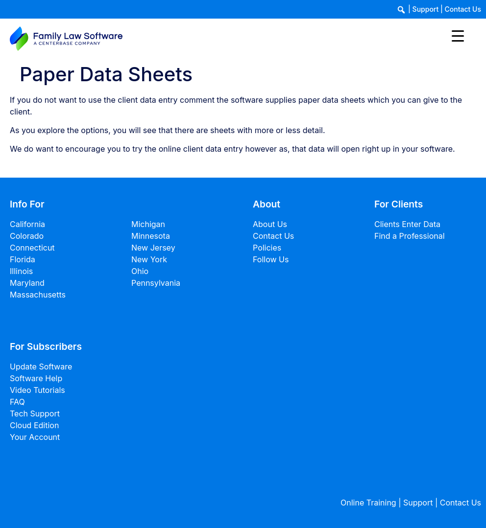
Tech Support (35, 413)
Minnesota (150, 236)
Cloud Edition (34, 425)
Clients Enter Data (407, 224)
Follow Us (271, 259)
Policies (267, 248)
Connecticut (32, 248)
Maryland (27, 283)
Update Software (41, 366)
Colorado (27, 236)
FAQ (17, 402)
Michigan (148, 224)
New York (149, 259)
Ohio (139, 271)
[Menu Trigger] (457, 35)
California (27, 224)
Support (426, 9)
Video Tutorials (37, 390)
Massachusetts (38, 294)
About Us (270, 224)
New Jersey (153, 248)
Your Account (35, 437)
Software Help (36, 378)
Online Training (368, 502)
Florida (22, 259)
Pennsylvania (155, 283)
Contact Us (463, 9)
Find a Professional (409, 236)
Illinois (21, 271)
